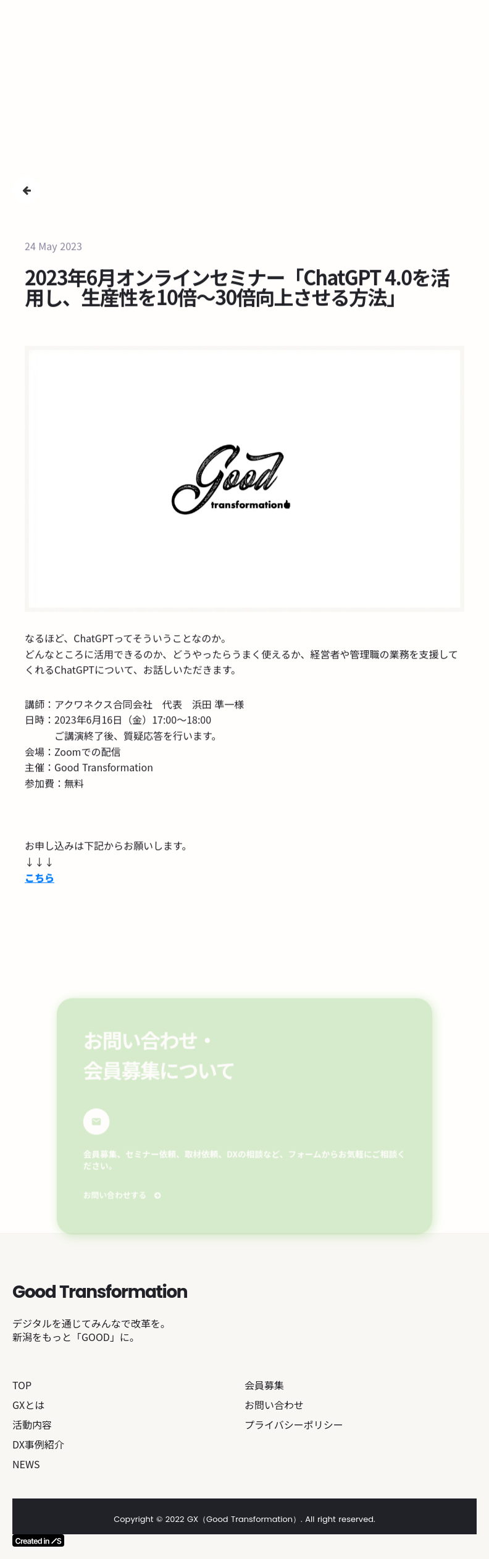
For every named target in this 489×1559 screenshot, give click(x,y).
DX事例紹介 (38, 1444)
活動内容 (32, 1424)
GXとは (28, 1404)
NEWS (26, 1464)
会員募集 (264, 1384)
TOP (21, 1384)
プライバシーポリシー (293, 1424)
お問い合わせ (274, 1404)
